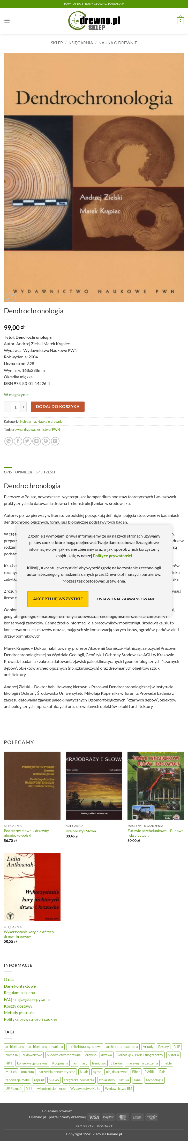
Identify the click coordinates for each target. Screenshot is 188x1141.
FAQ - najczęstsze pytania (27, 999)
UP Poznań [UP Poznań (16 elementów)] (13, 1088)
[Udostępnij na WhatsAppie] (8, 441)
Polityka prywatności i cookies (30, 1019)
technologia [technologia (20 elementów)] (154, 1080)
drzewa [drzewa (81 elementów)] (106, 1055)
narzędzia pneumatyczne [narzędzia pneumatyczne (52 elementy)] (57, 1072)
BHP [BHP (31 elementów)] (177, 1047)
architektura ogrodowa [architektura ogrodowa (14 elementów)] (85, 1047)
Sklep (57, 42)
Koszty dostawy (18, 1005)
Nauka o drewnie (118, 42)
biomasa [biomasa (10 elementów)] (11, 1055)
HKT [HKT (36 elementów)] (8, 1063)
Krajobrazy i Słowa (81, 831)
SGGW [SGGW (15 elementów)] (54, 1080)
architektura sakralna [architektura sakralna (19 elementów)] (122, 1047)
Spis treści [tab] (45, 472)
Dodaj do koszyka (57, 406)
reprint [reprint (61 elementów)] (39, 1080)
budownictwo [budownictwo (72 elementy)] (32, 1055)
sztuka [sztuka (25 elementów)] (124, 1080)
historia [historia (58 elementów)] (173, 1055)
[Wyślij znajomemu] (36, 441)
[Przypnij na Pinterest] (46, 441)
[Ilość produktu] (15, 407)
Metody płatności (19, 1012)
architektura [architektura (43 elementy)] (14, 1047)
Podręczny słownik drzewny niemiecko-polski (26, 833)
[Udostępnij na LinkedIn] (55, 441)
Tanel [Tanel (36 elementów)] (137, 1080)
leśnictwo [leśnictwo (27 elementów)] (99, 1063)
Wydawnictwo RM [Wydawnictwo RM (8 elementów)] (118, 1088)
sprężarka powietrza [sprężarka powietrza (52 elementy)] (79, 1080)
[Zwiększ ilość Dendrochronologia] (23, 407)
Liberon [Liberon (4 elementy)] (116, 1063)
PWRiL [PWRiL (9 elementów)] (150, 1072)
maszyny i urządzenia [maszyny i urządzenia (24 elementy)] (142, 1063)
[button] (7, 20)
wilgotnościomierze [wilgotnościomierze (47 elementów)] (51, 1088)
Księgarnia (81, 42)
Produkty (85, 1126)
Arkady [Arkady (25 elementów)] (148, 1047)
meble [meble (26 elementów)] (167, 1063)
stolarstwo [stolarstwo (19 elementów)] (107, 1080)
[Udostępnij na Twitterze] (27, 441)
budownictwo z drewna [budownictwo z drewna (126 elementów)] (64, 1055)
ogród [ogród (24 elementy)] (97, 1072)
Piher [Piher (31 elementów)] (136, 1072)
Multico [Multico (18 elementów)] (11, 1072)
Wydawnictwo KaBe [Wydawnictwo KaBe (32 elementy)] (85, 1088)
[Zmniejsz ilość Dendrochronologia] (7, 407)
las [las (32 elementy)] (75, 1063)
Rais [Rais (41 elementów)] (162, 1072)
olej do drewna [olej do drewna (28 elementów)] (116, 1072)
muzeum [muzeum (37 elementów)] (27, 1072)
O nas (9, 979)
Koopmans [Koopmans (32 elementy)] (60, 1063)
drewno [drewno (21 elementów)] (90, 1055)
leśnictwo (43, 429)
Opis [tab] (8, 472)
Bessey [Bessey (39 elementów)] (163, 1047)
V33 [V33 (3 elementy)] (29, 1088)
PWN (56, 429)
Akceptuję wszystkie (58, 598)
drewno (16, 429)
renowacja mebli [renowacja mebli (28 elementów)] (17, 1080)
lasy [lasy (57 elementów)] (84, 1063)
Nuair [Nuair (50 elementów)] (84, 1072)
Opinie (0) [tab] (23, 472)
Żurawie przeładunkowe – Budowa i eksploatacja (155, 833)
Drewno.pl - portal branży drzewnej (57, 1117)
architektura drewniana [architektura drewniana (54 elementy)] (45, 1047)
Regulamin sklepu (19, 992)
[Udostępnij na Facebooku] (18, 441)
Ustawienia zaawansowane (126, 599)
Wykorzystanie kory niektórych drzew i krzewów (29, 934)
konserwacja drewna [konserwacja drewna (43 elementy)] (32, 1063)
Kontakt (104, 1126)
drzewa (29, 429)
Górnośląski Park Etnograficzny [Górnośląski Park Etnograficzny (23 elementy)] (140, 1055)
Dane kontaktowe (20, 986)
